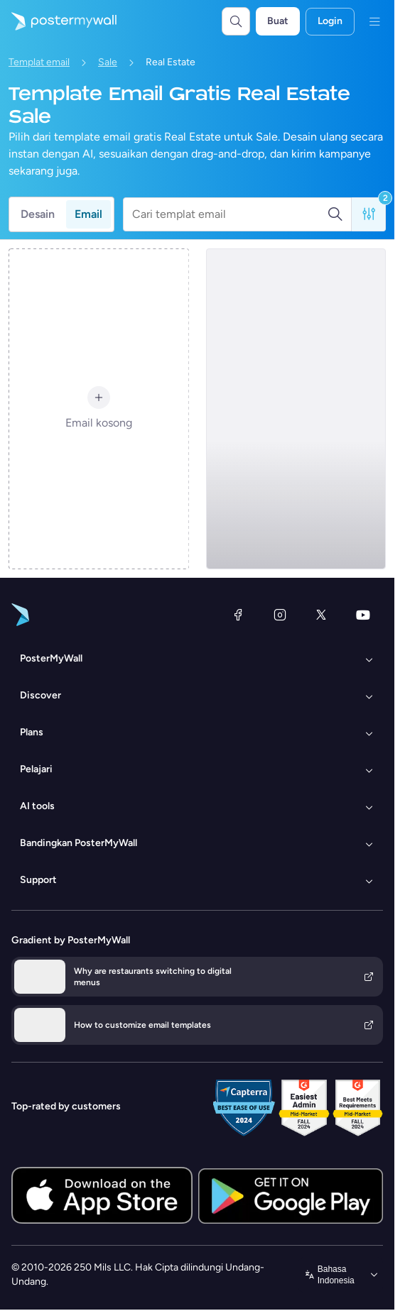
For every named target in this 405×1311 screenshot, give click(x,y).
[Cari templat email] (229, 214)
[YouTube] (363, 614)
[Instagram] (280, 614)
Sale (107, 62)
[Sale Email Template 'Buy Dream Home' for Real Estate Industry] (296, 408)
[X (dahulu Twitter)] (321, 614)
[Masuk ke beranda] (58, 21)
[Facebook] (238, 614)
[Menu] (374, 21)
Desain (38, 214)
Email (88, 214)
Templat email (39, 62)
